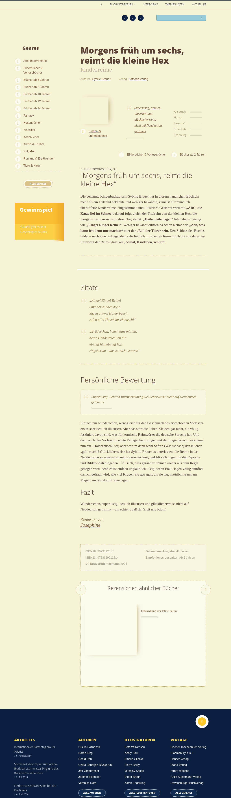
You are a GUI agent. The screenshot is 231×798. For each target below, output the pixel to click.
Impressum (22, 781)
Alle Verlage (183, 741)
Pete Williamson (135, 696)
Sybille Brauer (101, 79)
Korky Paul (131, 702)
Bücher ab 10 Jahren (37, 94)
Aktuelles (199, 4)
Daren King (85, 702)
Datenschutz (23, 776)
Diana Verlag (179, 714)
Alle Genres (38, 183)
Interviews (150, 4)
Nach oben (201, 671)
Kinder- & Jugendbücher (98, 133)
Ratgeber (29, 151)
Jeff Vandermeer (88, 720)
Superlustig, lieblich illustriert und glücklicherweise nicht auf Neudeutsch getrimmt (148, 119)
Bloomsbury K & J (182, 702)
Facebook (133, 18)
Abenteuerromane (35, 60)
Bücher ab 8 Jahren (36, 87)
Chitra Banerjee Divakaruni (95, 714)
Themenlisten (175, 4)
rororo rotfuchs (180, 720)
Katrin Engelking (135, 731)
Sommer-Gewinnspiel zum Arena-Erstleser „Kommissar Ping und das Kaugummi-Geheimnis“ (36, 717)
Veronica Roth (87, 731)
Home (102, 4)
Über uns (168, 782)
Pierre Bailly (132, 714)
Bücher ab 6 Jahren (36, 79)
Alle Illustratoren (142, 741)
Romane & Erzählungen (39, 158)
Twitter (140, 18)
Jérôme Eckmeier (89, 726)
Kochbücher (31, 137)
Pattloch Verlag (138, 79)
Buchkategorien (122, 4)
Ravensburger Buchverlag (187, 731)
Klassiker (29, 129)
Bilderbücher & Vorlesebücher (33, 70)
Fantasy (28, 115)
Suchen (202, 18)
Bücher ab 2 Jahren (192, 154)
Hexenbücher (32, 122)
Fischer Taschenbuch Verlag (188, 696)
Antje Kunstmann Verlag (186, 726)
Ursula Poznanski (89, 696)
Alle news (25, 753)
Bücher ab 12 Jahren (37, 101)
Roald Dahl (85, 708)
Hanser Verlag (180, 708)
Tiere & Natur (32, 165)
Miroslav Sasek (134, 720)
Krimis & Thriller (33, 144)
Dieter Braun (132, 726)
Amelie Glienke (134, 708)
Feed (125, 18)
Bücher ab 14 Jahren (37, 108)
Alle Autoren (92, 741)
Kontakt (151, 782)
